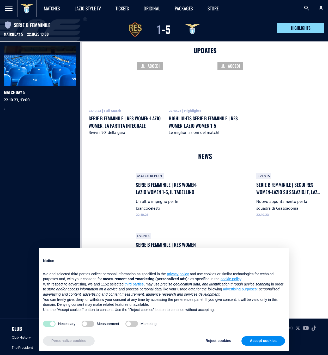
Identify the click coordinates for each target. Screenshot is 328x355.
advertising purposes (240, 289)
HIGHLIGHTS (301, 28)
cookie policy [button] (231, 279)
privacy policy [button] (178, 274)
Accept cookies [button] (263, 341)
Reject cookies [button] (218, 341)
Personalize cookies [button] (68, 341)
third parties (134, 284)
